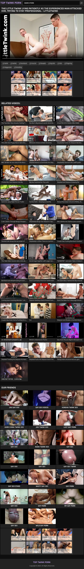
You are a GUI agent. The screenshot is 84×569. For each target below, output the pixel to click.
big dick (52, 63)
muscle (33, 63)
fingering (69, 63)
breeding (19, 67)
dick (60, 63)
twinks (14, 63)
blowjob (43, 63)
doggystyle (8, 67)
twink (6, 63)
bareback (24, 63)
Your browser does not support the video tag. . (42, 37)
